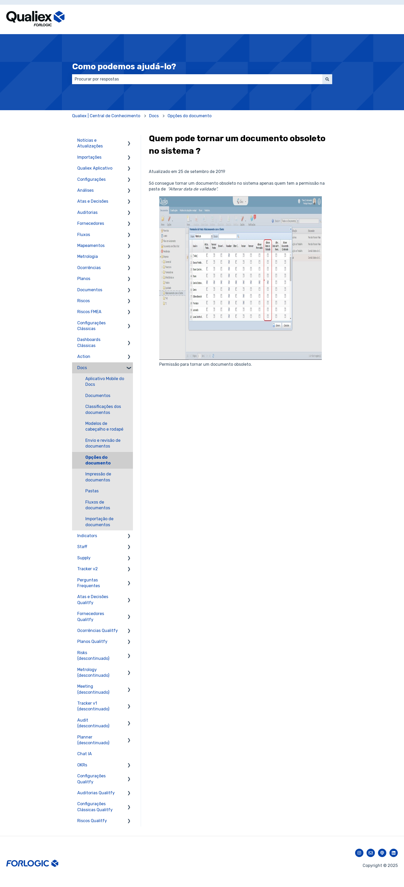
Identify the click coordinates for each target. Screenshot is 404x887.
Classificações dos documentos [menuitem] (103, 409)
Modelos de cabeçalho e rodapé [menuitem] (104, 426)
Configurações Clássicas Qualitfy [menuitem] (95, 806)
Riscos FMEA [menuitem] (89, 311)
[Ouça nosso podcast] (382, 853)
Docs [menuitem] (82, 367)
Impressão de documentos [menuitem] (98, 477)
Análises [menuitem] (85, 190)
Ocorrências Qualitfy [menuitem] (97, 630)
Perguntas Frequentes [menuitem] (88, 583)
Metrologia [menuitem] (87, 256)
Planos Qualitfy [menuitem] (92, 641)
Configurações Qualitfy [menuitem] (91, 778)
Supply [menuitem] (84, 557)
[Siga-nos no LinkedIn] (393, 853)
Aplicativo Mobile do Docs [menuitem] (104, 381)
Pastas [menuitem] (92, 490)
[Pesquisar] (327, 79)
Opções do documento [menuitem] (98, 460)
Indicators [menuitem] (87, 535)
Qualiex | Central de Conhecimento (106, 115)
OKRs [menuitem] (82, 764)
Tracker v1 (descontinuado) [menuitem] (93, 706)
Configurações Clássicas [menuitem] (91, 325)
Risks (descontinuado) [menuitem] (93, 655)
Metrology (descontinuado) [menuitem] (93, 672)
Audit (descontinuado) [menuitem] (93, 723)
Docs (154, 115)
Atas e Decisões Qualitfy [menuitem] (92, 599)
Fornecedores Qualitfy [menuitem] (90, 616)
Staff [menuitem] (82, 546)
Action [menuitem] (83, 356)
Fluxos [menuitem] (83, 234)
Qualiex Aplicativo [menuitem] (94, 168)
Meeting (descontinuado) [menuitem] (93, 689)
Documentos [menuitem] (89, 289)
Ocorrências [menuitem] (89, 267)
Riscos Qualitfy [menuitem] (92, 820)
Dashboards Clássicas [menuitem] (88, 342)
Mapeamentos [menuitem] (91, 245)
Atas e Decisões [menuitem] (92, 201)
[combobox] (197, 79)
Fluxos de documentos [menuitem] (97, 505)
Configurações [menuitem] (91, 179)
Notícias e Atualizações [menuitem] (90, 143)
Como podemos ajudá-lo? (124, 66)
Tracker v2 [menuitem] (87, 568)
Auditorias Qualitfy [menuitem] (96, 792)
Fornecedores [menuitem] (90, 223)
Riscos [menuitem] (83, 300)
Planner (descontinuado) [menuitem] (93, 740)
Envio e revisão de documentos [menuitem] (102, 443)
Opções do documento (189, 115)
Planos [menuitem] (83, 278)
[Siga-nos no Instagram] (359, 853)
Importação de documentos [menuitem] (99, 521)
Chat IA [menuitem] (84, 753)
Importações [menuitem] (89, 157)
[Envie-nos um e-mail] (371, 853)
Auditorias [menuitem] (87, 212)
